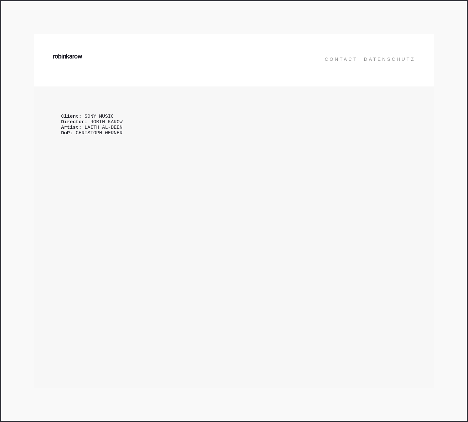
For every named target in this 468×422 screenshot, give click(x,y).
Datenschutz (389, 59)
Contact (341, 59)
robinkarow (67, 56)
